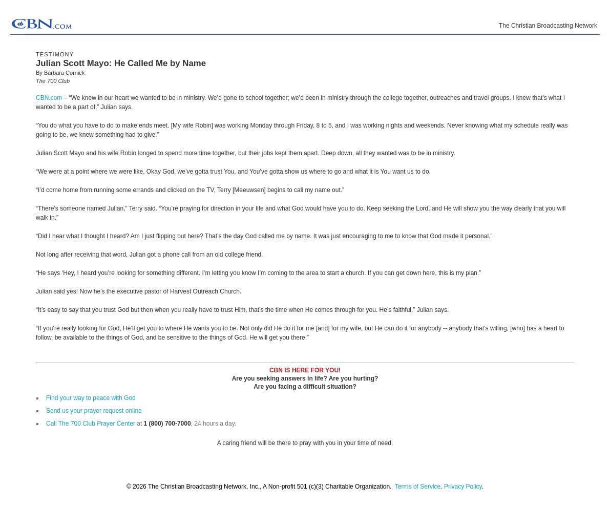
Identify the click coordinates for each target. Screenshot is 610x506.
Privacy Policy (463, 486)
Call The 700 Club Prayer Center (90, 423)
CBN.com (49, 97)
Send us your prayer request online (94, 410)
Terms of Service (417, 486)
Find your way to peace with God (91, 398)
